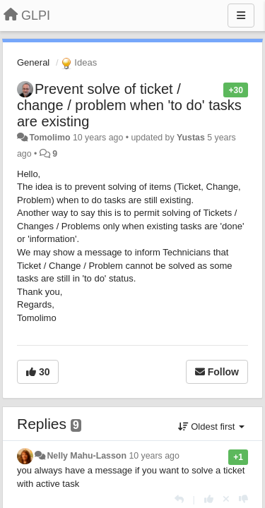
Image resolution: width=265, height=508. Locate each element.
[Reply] (179, 499)
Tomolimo (49, 138)
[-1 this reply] (243, 499)
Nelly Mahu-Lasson (86, 456)
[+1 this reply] (208, 499)
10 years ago (154, 456)
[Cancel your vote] (226, 499)
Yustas (191, 138)
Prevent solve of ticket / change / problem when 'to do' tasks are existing (129, 105)
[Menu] (241, 16)
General (33, 62)
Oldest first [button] (211, 426)
